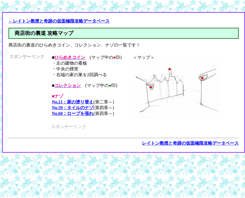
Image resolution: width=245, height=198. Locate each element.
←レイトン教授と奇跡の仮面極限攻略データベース (59, 21)
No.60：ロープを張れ (73, 113)
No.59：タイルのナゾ (73, 107)
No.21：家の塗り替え (73, 102)
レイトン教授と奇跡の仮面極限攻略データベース (190, 143)
